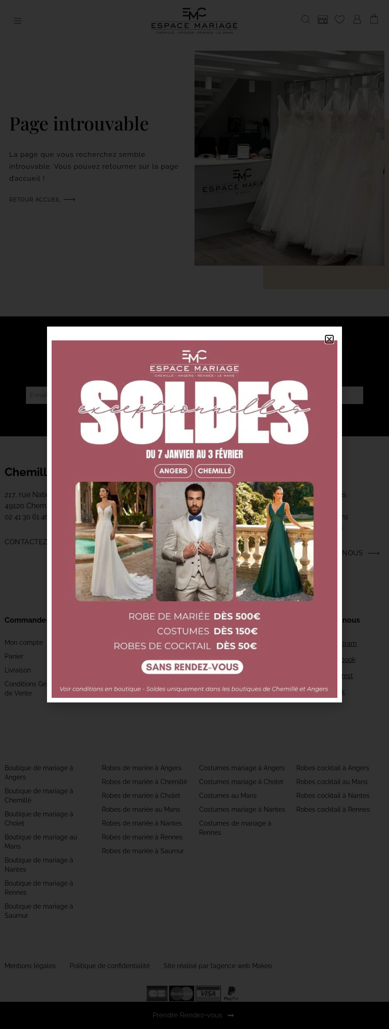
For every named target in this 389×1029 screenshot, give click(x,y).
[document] (194, 514)
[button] (329, 339)
